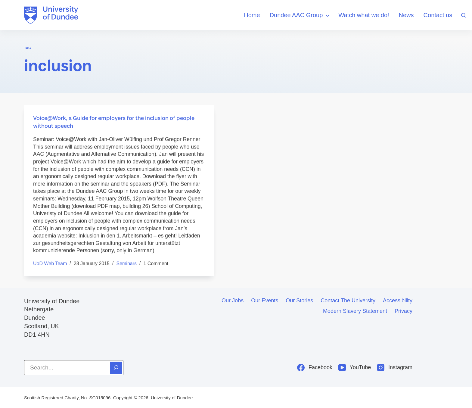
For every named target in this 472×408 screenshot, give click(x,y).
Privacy (403, 311)
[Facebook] (314, 367)
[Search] (463, 15)
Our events (264, 300)
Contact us (438, 15)
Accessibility (397, 300)
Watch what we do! (363, 15)
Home (252, 15)
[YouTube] (354, 367)
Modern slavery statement (355, 311)
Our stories (299, 300)
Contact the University (348, 300)
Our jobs (233, 300)
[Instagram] (394, 367)
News (406, 15)
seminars (126, 263)
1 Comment (155, 263)
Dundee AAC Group (300, 15)
